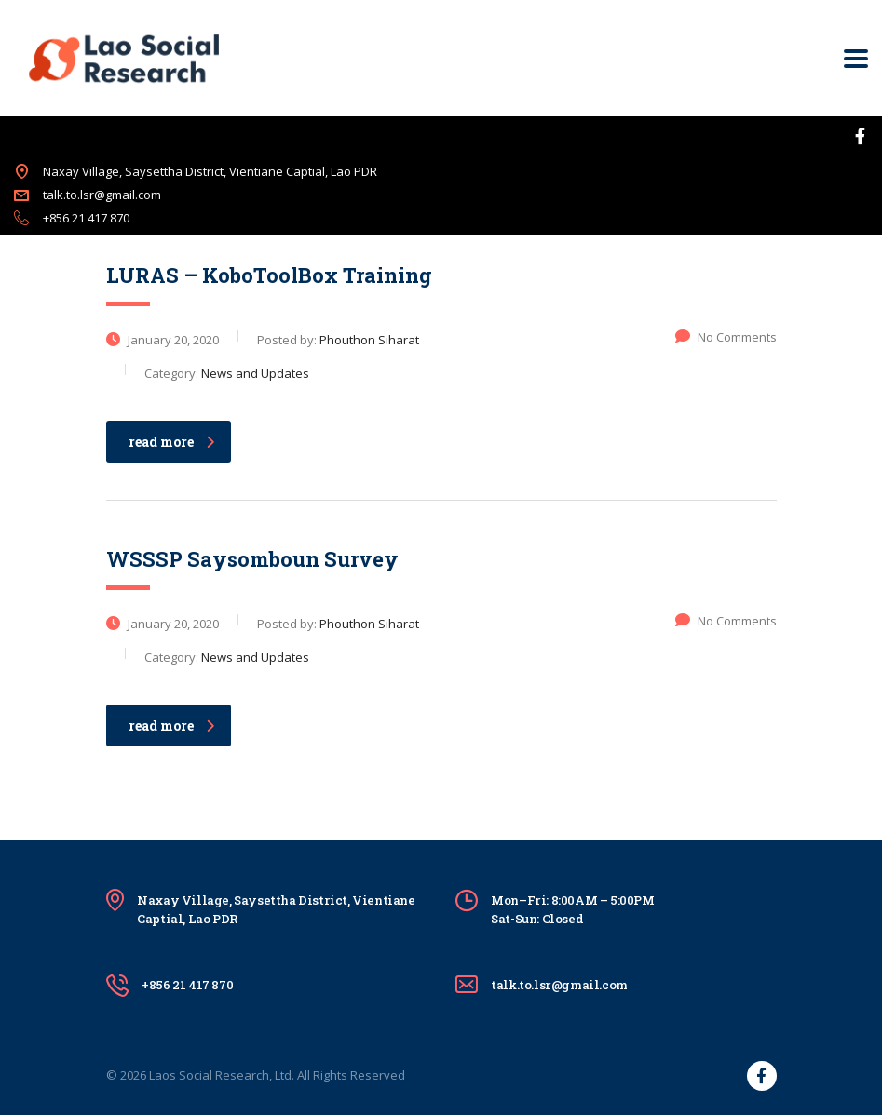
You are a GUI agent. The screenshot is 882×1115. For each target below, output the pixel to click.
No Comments (726, 337)
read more (171, 441)
